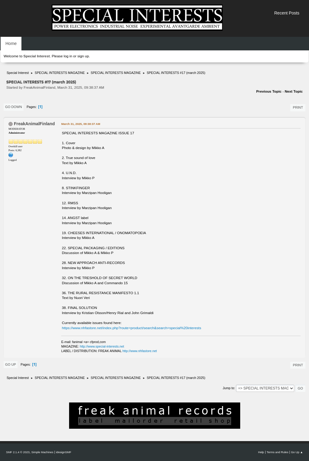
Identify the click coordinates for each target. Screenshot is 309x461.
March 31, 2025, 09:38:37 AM (80, 124)
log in (68, 56)
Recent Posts (286, 13)
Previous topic (269, 91)
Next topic (294, 91)
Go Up (10, 364)
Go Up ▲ (297, 452)
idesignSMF (63, 452)
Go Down (13, 107)
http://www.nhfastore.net (140, 351)
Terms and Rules (277, 452)
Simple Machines (42, 452)
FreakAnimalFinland (34, 123)
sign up (83, 56)
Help (261, 452)
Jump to (228, 388)
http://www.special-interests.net (102, 346)
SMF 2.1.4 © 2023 (18, 452)
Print (298, 107)
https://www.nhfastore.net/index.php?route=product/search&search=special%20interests (131, 328)
